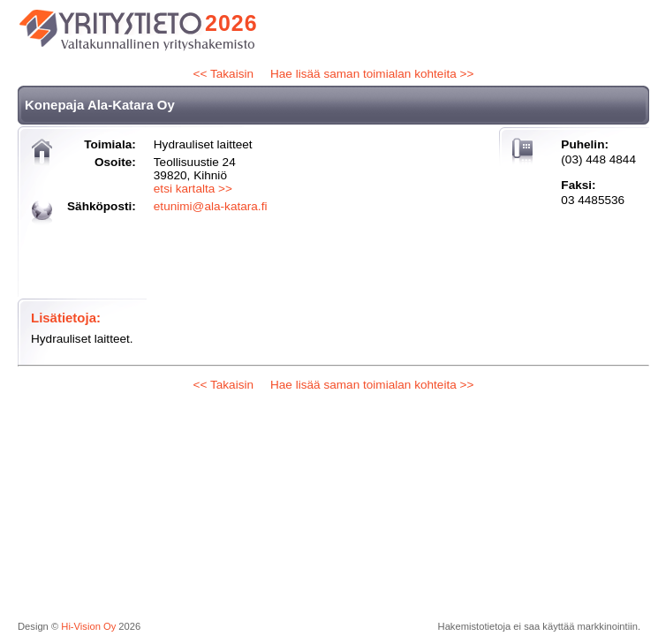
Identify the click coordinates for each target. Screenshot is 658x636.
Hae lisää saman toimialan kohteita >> (371, 73)
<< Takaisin (223, 73)
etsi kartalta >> (193, 188)
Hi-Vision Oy (88, 626)
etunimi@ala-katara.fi (211, 206)
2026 (231, 23)
